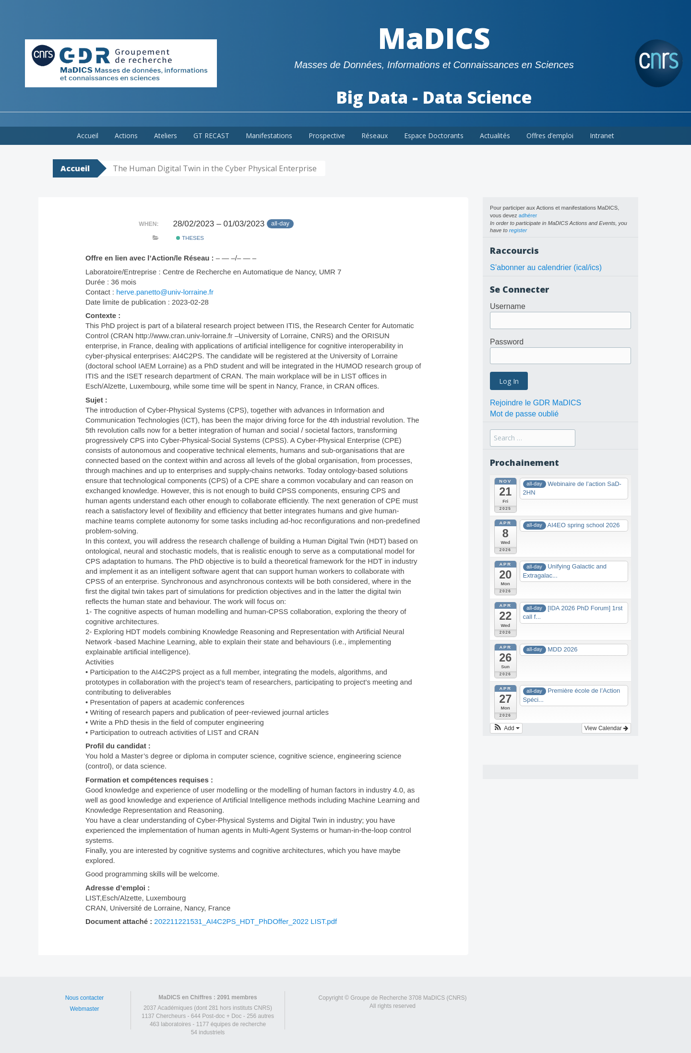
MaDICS (434, 38)
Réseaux (374, 135)
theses (190, 238)
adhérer (528, 215)
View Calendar (606, 728)
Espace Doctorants (434, 135)
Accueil (87, 135)
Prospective (327, 135)
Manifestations (269, 135)
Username (507, 306)
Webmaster (84, 1009)
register (518, 230)
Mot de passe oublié (524, 414)
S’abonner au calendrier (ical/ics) (546, 267)
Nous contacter (84, 997)
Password (507, 342)
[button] (506, 728)
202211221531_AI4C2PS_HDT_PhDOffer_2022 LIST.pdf (245, 921)
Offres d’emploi (549, 135)
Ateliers (165, 135)
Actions (126, 135)
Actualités (495, 135)
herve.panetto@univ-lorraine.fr (165, 292)
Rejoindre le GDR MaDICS (535, 403)
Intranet (602, 135)
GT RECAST (211, 135)
